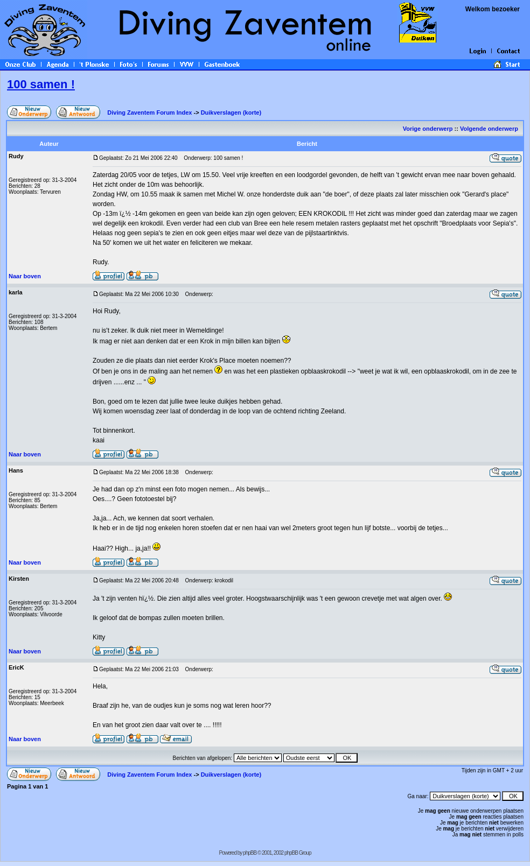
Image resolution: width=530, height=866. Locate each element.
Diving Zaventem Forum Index (149, 112)
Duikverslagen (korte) (231, 112)
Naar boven (25, 276)
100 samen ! (41, 84)
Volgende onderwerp (490, 128)
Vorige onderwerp (428, 128)
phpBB (249, 853)
